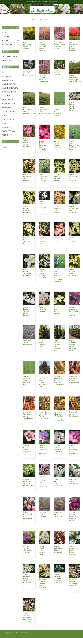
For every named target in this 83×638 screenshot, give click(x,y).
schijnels (5, 115)
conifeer (5, 37)
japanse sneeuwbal (10, 88)
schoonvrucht (8, 119)
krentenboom (8, 100)
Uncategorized (8, 44)
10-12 (5, 162)
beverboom (6, 76)
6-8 (4, 153)
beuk (4, 72)
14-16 (5, 172)
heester (5, 40)
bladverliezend (10, 56)
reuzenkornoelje (9, 111)
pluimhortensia (8, 104)
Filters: (5, 147)
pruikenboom (7, 108)
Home (34, 19)
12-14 (5, 167)
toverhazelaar (8, 131)
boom (4, 33)
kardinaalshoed (9, 92)
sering (4, 123)
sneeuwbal (6, 127)
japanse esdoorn (9, 80)
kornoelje (6, 96)
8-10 (4, 158)
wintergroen (7, 60)
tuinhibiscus (7, 135)
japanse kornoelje (9, 84)
